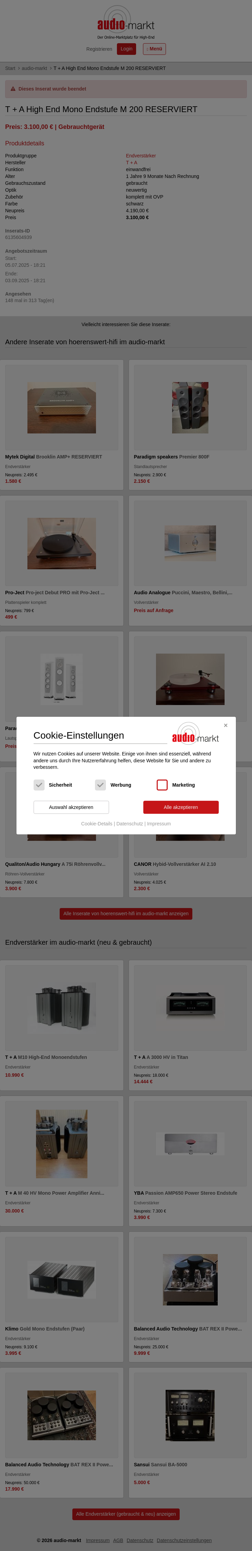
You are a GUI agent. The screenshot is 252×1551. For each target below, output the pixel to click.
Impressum (159, 824)
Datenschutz (129, 824)
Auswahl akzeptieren (71, 807)
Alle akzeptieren (181, 807)
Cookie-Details (96, 824)
